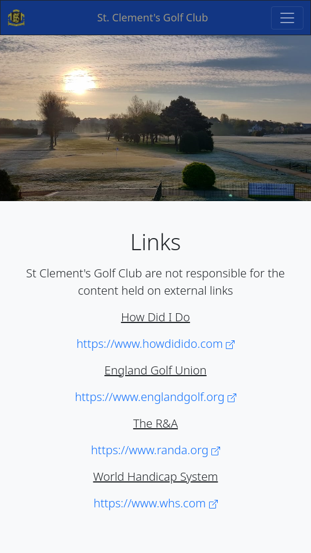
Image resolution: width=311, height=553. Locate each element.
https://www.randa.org (155, 450)
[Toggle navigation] (287, 17)
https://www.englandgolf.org (155, 396)
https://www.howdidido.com (155, 343)
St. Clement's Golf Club (152, 17)
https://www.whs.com (156, 503)
